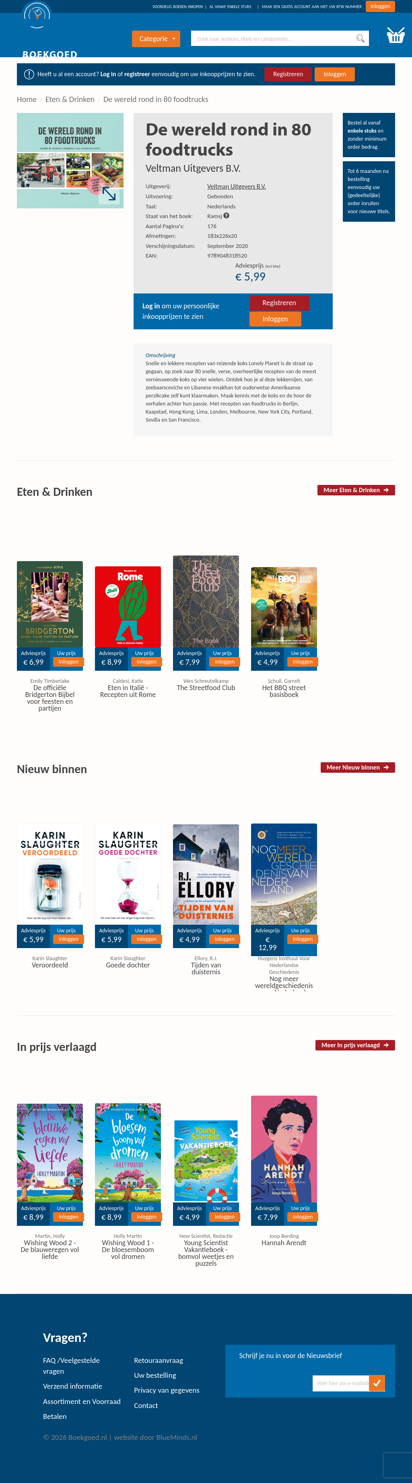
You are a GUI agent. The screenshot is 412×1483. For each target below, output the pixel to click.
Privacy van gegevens (166, 1390)
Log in (108, 74)
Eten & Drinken (70, 99)
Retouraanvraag (158, 1360)
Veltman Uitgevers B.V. (193, 168)
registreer (137, 74)
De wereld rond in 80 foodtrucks (155, 99)
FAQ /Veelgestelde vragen (71, 1366)
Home (27, 99)
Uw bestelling (155, 1375)
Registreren (288, 74)
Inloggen (380, 6)
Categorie (157, 38)
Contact (146, 1405)
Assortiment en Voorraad (82, 1401)
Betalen (55, 1416)
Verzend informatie (72, 1386)
